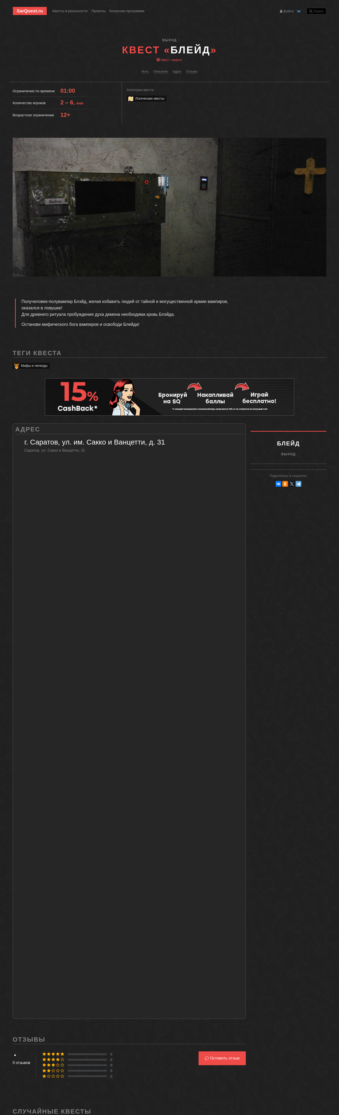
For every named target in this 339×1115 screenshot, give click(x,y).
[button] (322, 142)
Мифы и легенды (30, 366)
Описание (161, 71)
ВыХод (169, 40)
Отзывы (192, 71)
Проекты (98, 11)
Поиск (316, 11)
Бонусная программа (126, 11)
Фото (145, 71)
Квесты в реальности (69, 11)
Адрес (176, 71)
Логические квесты (146, 99)
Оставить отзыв (222, 1058)
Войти (286, 11)
